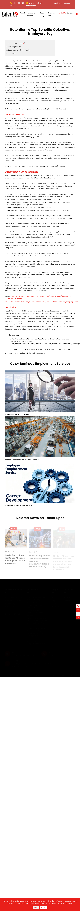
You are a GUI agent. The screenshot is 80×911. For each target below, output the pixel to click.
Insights (62, 13)
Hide (22, 43)
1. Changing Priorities (13, 47)
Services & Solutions (30, 14)
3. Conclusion (11, 53)
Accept (43, 907)
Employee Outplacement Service (18, 505)
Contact (70, 13)
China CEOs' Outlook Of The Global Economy (27, 353)
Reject (36, 907)
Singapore (66, 3)
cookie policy (55, 903)
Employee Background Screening (18, 414)
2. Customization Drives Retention (18, 50)
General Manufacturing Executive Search (22, 460)
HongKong (57, 3)
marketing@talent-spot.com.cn (35, 4)
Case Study (42, 14)
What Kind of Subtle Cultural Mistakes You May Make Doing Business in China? (40, 349)
